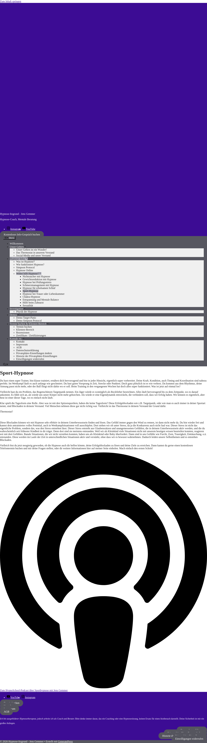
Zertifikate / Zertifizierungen (31, 335)
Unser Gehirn (18, 246)
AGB (19, 347)
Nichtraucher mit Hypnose (36, 276)
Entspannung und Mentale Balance (41, 299)
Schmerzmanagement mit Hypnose (41, 285)
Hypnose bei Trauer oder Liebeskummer (44, 293)
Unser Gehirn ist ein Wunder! (31, 249)
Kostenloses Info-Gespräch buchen (22, 234)
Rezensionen (22, 332)
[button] (5, 364)
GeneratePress (65, 741)
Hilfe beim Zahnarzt (33, 302)
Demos (15, 314)
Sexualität (28, 305)
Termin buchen (24, 326)
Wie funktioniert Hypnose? (30, 264)
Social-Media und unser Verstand (33, 255)
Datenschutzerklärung (27, 350)
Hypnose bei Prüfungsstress (37, 282)
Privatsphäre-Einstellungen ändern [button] (34, 353)
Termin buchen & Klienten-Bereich (29, 323)
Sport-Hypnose (30, 291)
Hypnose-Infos (19, 258)
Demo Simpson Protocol (29, 320)
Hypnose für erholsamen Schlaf (39, 288)
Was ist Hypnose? (25, 261)
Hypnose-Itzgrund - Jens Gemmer (17, 214)
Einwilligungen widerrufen (189, 738)
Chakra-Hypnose (31, 296)
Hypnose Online (24, 270)
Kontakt (20, 341)
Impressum (22, 344)
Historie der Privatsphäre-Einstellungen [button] (36, 356)
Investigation (18, 308)
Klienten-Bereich (25, 329)
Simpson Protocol (25, 267)
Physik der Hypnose (26, 311)
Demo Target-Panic (26, 317)
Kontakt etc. (17, 338)
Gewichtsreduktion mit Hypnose (39, 279)
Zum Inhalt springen (10, 1)
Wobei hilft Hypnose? (28, 273)
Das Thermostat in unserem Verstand (35, 252)
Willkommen (16, 243)
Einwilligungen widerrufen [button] (30, 359)
